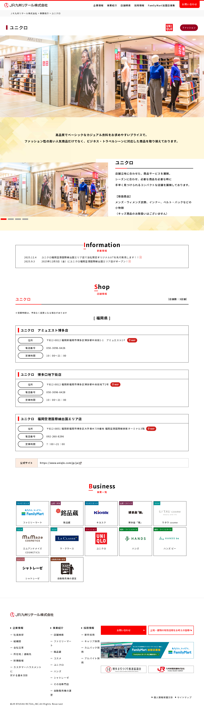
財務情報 (19, 660)
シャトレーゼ (61, 677)
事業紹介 (112, 5)
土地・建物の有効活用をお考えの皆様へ (171, 630)
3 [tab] (16, 219)
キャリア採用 (92, 641)
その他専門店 (61, 684)
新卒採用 (90, 634)
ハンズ (57, 671)
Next (110, 189)
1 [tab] (2, 219)
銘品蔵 (57, 651)
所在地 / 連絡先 (22, 654)
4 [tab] (23, 219)
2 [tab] (9, 219)
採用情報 (139, 5)
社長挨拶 (19, 634)
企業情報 (98, 5)
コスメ (57, 658)
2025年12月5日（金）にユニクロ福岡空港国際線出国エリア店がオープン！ (85, 261)
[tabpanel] (54, 189)
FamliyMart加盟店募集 (161, 5)
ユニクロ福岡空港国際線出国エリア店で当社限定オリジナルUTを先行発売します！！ (90, 257)
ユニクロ (59, 664)
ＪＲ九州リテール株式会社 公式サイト (26, 5)
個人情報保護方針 (163, 697)
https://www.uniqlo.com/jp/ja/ (59, 463)
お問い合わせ (189, 4)
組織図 (17, 641)
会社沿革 (19, 647)
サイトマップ (184, 697)
